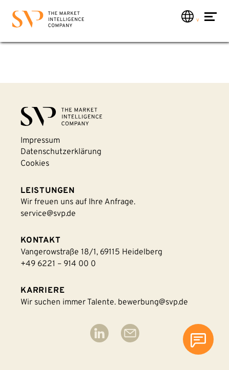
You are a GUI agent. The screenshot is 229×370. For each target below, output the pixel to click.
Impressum (40, 141)
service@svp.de (48, 214)
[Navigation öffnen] (210, 22)
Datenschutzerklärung (60, 152)
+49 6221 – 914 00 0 (58, 264)
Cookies (34, 164)
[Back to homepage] (48, 21)
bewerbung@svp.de (153, 302)
